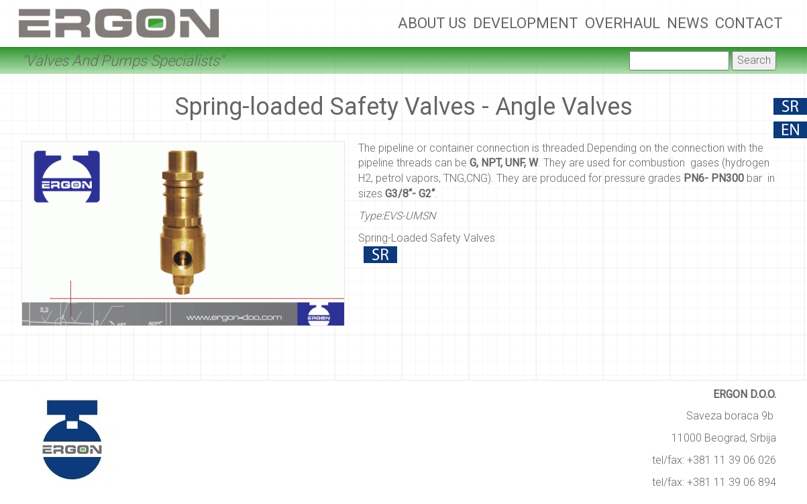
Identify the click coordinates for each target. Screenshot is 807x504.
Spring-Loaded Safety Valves (426, 238)
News (687, 23)
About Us (432, 23)
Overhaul (622, 23)
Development (525, 23)
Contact (749, 23)
